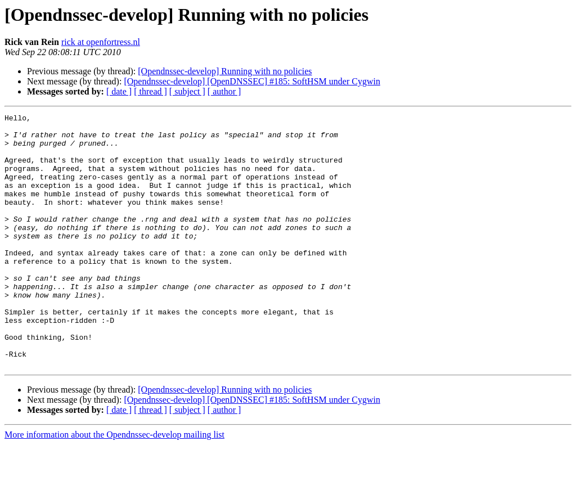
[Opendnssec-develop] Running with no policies (225, 71)
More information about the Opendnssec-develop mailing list (114, 485)
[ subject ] (187, 91)
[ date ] (119, 91)
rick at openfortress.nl (100, 42)
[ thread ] (150, 91)
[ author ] (224, 91)
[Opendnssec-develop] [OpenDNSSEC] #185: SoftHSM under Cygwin (252, 81)
